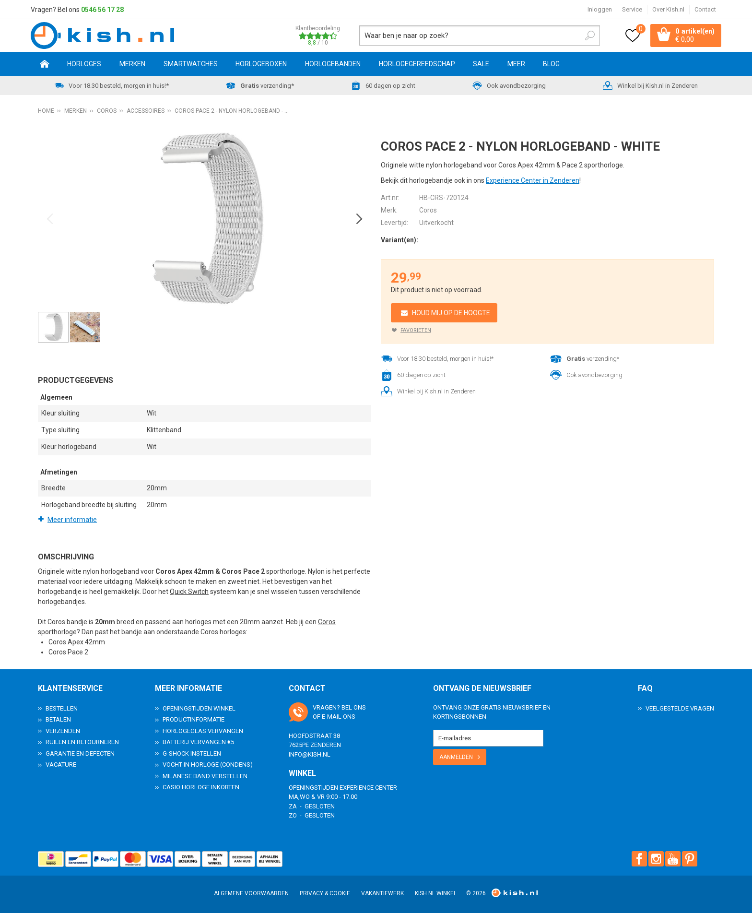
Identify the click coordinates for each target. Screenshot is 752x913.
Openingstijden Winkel (199, 707)
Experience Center (368, 787)
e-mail (331, 716)
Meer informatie (72, 519)
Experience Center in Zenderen (532, 180)
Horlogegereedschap (417, 64)
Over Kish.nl (668, 9)
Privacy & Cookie (325, 893)
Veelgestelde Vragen (680, 707)
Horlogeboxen (261, 64)
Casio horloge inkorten (201, 787)
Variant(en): (399, 240)
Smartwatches (191, 64)
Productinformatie (193, 719)
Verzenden (63, 730)
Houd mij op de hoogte (451, 313)
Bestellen (62, 707)
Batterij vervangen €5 (198, 742)
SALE (481, 64)
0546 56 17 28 (102, 9)
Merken (132, 64)
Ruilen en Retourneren (82, 742)
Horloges (84, 64)
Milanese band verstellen (205, 775)
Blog (551, 64)
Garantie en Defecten (80, 753)
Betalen (58, 719)
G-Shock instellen (192, 753)
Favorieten (415, 330)
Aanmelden (456, 756)
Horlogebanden (333, 64)
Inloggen (600, 9)
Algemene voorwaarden (251, 893)
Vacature (61, 764)
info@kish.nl (309, 754)
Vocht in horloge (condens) (208, 764)
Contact (705, 9)
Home (45, 64)
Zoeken (589, 35)
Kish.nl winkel (436, 893)
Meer (516, 64)
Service (632, 9)
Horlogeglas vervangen (203, 730)
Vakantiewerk (382, 893)
